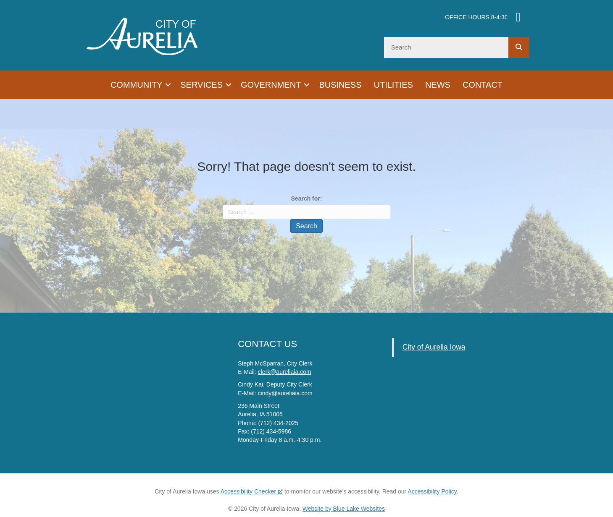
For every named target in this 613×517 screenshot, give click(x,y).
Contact (483, 84)
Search (306, 226)
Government (271, 84)
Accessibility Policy (432, 491)
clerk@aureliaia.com (284, 371)
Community (136, 84)
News (437, 84)
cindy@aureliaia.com (285, 393)
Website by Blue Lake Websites (344, 508)
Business (340, 84)
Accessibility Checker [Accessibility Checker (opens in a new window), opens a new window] (252, 491)
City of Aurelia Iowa (434, 347)
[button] (168, 85)
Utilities (393, 84)
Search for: (306, 198)
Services (201, 84)
